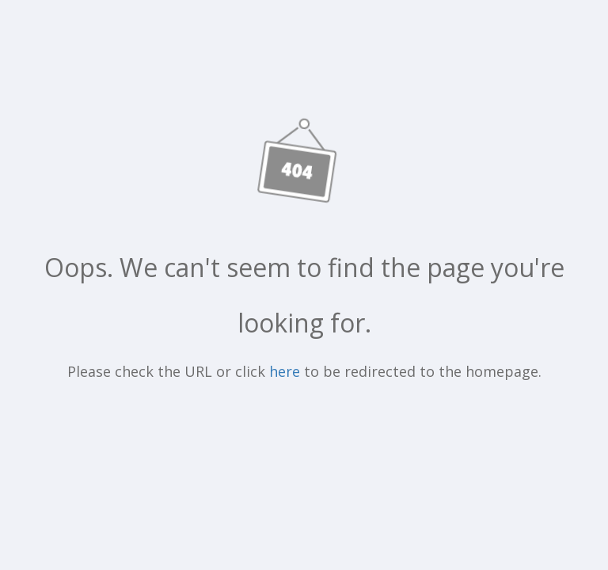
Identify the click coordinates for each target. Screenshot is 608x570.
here (284, 371)
